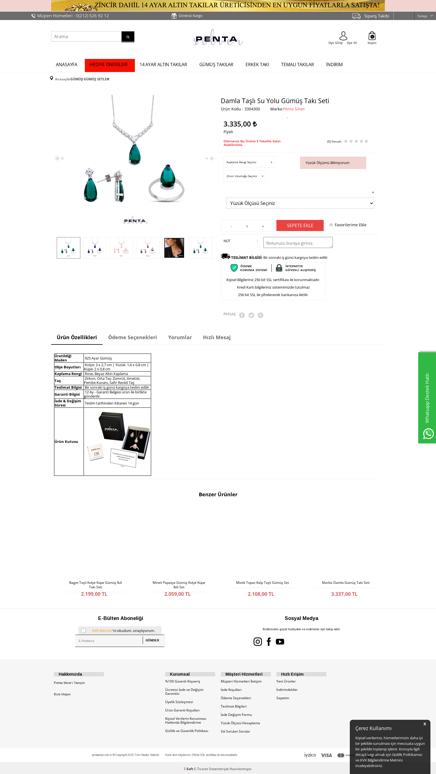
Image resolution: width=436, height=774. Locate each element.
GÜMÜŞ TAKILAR (216, 63)
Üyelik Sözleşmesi (179, 700)
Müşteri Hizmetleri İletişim (241, 679)
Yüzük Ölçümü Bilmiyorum (328, 158)
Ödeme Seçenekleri (236, 696)
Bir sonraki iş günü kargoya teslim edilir (279, 255)
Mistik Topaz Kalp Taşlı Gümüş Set (262, 577)
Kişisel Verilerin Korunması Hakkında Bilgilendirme (185, 718)
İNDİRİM (334, 63)
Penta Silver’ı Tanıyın (69, 681)
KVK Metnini (102, 626)
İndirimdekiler (287, 687)
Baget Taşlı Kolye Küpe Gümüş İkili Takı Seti (95, 579)
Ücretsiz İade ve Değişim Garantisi (184, 689)
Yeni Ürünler (286, 679)
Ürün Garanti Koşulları (182, 708)
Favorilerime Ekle (350, 222)
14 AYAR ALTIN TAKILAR (163, 63)
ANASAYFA (66, 63)
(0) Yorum (334, 137)
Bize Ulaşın (62, 692)
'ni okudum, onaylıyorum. (118, 626)
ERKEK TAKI (257, 63)
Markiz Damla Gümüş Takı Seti (346, 577)
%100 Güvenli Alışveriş (182, 679)
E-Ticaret (201, 767)
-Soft (189, 767)
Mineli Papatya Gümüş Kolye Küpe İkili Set (179, 579)
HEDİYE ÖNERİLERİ (108, 63)
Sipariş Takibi (376, 16)
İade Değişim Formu (236, 712)
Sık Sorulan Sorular (235, 729)
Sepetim (282, 696)
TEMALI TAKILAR (297, 63)
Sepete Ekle (300, 223)
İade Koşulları (231, 687)
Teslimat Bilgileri (234, 704)
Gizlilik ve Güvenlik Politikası (186, 728)
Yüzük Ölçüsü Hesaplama (240, 721)
